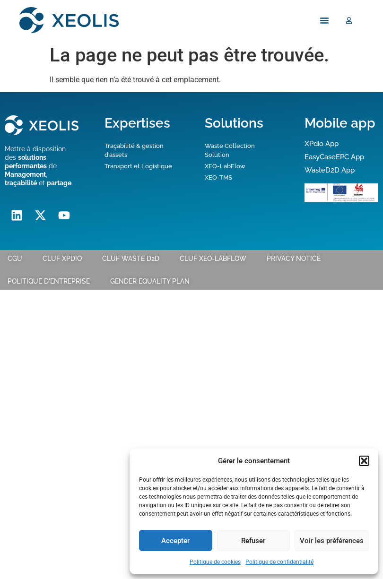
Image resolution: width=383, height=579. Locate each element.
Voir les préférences (332, 540)
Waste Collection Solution (230, 150)
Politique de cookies (215, 562)
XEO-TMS (218, 177)
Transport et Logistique (138, 166)
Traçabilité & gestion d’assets (134, 150)
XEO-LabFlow (225, 166)
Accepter (175, 540)
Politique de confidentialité (279, 562)
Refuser (253, 540)
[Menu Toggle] (324, 20)
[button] (364, 461)
